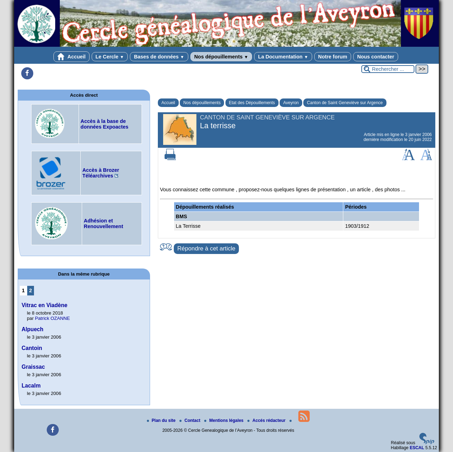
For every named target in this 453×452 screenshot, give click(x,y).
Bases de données (159, 57)
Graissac (33, 367)
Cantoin (32, 348)
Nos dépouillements (221, 57)
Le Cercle (110, 57)
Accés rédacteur (267, 420)
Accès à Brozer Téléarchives (100, 173)
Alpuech (33, 329)
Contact (190, 420)
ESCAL (417, 447)
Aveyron (291, 102)
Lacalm (31, 386)
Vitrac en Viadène (44, 305)
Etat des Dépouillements (252, 102)
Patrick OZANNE (52, 318)
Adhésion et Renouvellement (103, 223)
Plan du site (162, 420)
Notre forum (332, 57)
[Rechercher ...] (387, 69)
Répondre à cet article (206, 248)
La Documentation (283, 57)
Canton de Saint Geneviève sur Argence (345, 102)
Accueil (71, 56)
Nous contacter (375, 57)
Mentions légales (224, 420)
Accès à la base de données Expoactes (104, 124)
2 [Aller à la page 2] (30, 290)
